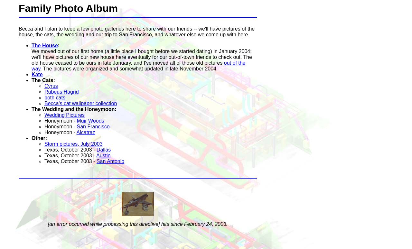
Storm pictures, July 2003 (73, 144)
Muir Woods (90, 121)
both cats (54, 97)
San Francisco (93, 126)
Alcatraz (86, 132)
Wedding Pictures (64, 115)
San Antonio (110, 161)
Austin (103, 155)
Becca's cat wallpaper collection (80, 103)
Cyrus (51, 86)
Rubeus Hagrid (61, 92)
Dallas (104, 149)
